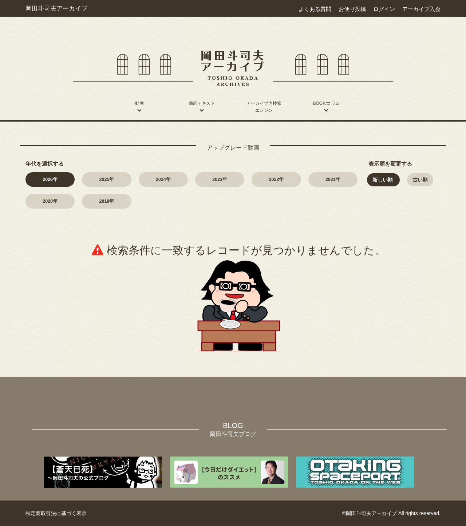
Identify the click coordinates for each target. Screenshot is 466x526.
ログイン (384, 9)
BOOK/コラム (326, 103)
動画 (139, 103)
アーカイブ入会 (421, 9)
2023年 (219, 179)
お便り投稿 (352, 9)
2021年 (332, 179)
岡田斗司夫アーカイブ (56, 8)
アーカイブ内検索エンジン (263, 107)
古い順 (420, 180)
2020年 (50, 201)
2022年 (276, 179)
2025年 (106, 179)
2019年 (106, 201)
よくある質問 (315, 9)
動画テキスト (202, 103)
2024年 (163, 179)
